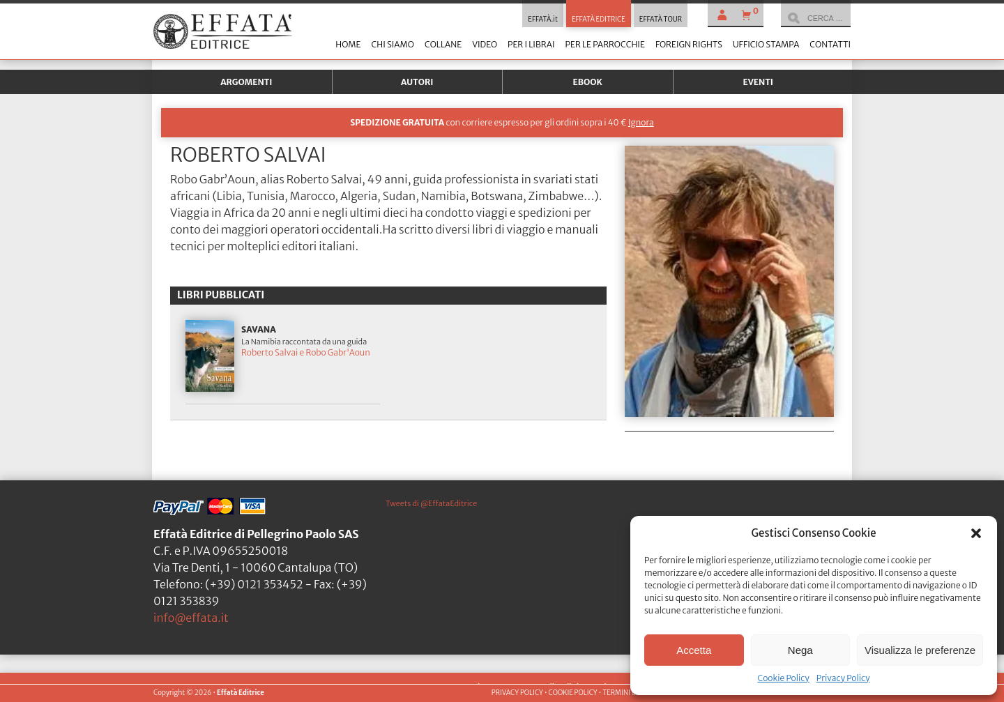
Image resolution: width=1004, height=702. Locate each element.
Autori (417, 82)
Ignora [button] (641, 122)
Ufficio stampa (766, 44)
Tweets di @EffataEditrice (431, 503)
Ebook (587, 82)
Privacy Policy (843, 678)
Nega (800, 650)
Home (347, 44)
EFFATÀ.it (543, 19)
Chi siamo (392, 44)
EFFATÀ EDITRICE (598, 19)
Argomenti (246, 82)
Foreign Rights (688, 44)
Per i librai (531, 44)
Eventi (758, 82)
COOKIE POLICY (572, 693)
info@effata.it (191, 618)
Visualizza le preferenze (920, 650)
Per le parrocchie (605, 44)
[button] (976, 533)
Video (484, 44)
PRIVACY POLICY (517, 693)
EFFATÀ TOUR (660, 19)
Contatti (830, 44)
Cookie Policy (783, 678)
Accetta (693, 650)
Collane (443, 44)
